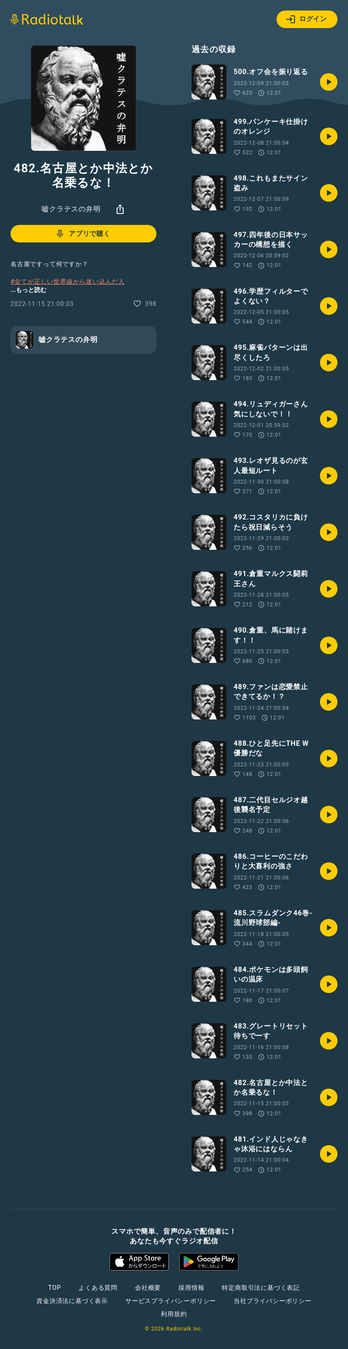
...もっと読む (28, 289)
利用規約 (174, 1313)
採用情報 (191, 1287)
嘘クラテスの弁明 (71, 209)
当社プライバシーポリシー (273, 1300)
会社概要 (148, 1287)
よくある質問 (97, 1287)
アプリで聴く (82, 233)
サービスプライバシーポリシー (170, 1300)
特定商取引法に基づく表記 (261, 1287)
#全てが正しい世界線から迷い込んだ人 (68, 281)
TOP (54, 1287)
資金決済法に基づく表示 (72, 1300)
